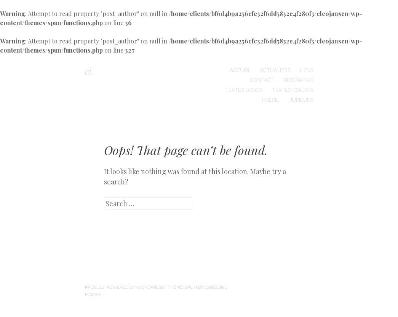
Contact (262, 80)
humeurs (300, 99)
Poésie (270, 99)
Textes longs (244, 89)
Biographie (298, 80)
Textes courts (292, 89)
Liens (306, 70)
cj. (89, 71)
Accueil (240, 70)
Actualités (275, 70)
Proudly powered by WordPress (124, 287)
